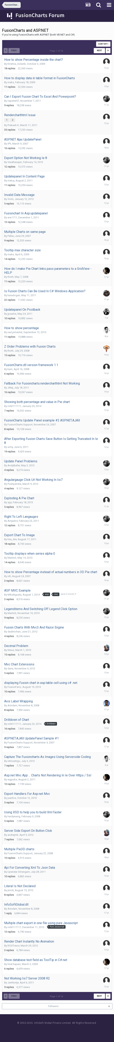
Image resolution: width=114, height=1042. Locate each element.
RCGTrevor (13, 945)
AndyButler (14, 465)
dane (10, 668)
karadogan (14, 295)
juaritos (12, 797)
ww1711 (12, 217)
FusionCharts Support (20, 424)
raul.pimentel (15, 332)
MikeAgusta (14, 594)
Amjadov (13, 520)
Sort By (103, 44)
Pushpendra (14, 483)
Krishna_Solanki (17, 63)
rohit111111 (14, 406)
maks (11, 82)
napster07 (13, 100)
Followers (53, 1006)
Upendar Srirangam (19, 871)
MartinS (12, 557)
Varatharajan (15, 162)
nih (9, 576)
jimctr (11, 890)
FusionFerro (14, 686)
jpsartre (12, 313)
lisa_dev (12, 539)
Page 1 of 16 (57, 51)
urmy (10, 446)
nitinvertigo (14, 761)
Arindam (12, 705)
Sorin (11, 199)
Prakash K (13, 125)
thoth (11, 276)
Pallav (11, 235)
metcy (11, 180)
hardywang (14, 816)
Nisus (11, 650)
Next (99, 50)
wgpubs (12, 779)
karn (10, 369)
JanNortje (13, 982)
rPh (9, 143)
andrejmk (13, 834)
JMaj (10, 387)
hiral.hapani (14, 964)
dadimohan (14, 631)
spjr (10, 502)
